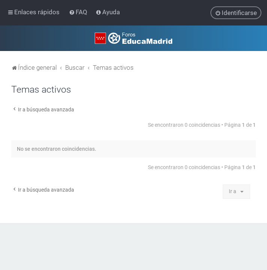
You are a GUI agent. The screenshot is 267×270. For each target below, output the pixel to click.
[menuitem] (79, 12)
